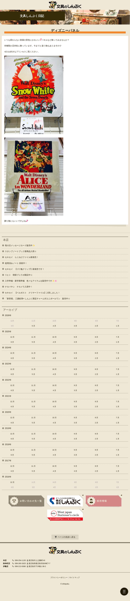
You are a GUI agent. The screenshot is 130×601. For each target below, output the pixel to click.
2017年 (8, 461)
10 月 (54, 337)
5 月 (33, 326)
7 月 (117, 337)
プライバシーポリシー (59, 577)
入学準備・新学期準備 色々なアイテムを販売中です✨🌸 (31, 281)
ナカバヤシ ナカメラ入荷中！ (18, 287)
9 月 (75, 337)
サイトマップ (74, 577)
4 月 (54, 326)
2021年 (8, 396)
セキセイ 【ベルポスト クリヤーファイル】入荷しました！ (32, 293)
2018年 (8, 444)
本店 (5, 239)
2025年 (8, 332)
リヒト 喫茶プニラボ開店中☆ (18, 275)
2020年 (8, 412)
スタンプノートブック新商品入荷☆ (20, 251)
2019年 (8, 428)
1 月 (117, 326)
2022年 (8, 380)
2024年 (8, 348)
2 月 (96, 326)
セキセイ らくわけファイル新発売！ (21, 257)
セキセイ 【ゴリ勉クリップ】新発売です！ (24, 269)
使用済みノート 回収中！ (16, 263)
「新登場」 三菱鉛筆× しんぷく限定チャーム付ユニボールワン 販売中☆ (37, 299)
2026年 (8, 315)
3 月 (75, 326)
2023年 (8, 364)
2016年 (8, 477)
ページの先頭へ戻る (66, 537)
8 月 (96, 337)
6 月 (12, 342)
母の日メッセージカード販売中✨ (20, 245)
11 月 (33, 337)
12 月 (12, 337)
